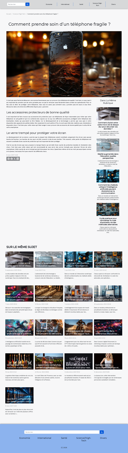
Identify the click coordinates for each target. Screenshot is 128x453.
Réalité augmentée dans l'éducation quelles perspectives (108, 156)
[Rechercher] (16, 4)
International (65, 4)
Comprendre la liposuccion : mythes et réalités (106, 368)
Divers (113, 4)
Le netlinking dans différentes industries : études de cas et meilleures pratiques (106, 335)
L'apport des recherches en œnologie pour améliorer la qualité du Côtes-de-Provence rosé (48, 369)
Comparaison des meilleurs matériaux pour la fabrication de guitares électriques (19, 369)
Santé (81, 4)
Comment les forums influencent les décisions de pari (48, 334)
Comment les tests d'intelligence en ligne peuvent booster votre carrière (106, 301)
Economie (49, 4)
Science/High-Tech (97, 4)
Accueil (8, 14)
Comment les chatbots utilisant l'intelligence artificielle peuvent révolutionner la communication (108, 189)
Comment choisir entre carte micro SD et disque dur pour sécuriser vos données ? (108, 126)
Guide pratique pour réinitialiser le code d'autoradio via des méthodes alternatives (108, 221)
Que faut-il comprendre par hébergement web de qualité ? (20, 402)
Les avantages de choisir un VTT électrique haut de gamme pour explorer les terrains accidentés (78, 335)
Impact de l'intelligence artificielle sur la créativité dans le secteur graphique (19, 335)
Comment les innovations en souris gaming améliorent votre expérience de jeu (19, 301)
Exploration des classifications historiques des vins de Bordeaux (49, 300)
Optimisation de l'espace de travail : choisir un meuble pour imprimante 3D (79, 301)
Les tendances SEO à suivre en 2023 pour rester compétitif (79, 368)
